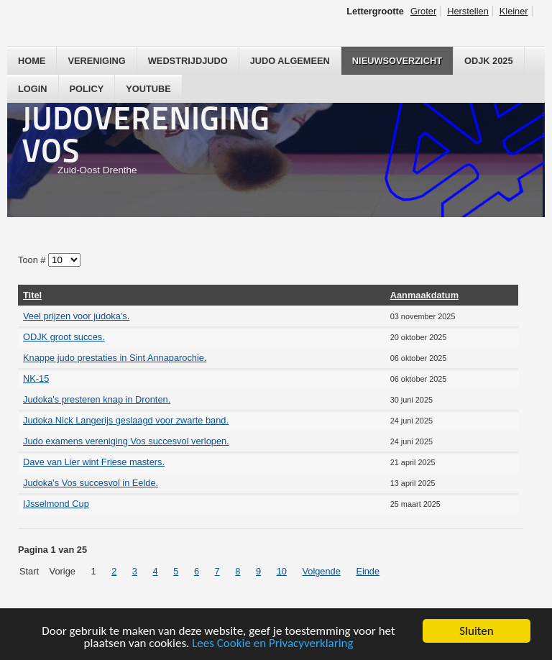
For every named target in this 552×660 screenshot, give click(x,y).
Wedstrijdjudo (188, 60)
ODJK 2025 (488, 60)
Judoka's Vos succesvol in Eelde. (90, 482)
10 (282, 571)
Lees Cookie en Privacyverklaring (272, 643)
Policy (87, 88)
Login (32, 88)
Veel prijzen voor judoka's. (76, 316)
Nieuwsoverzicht (397, 60)
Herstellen (468, 11)
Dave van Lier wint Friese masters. (94, 462)
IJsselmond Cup (56, 503)
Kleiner (514, 11)
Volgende (321, 571)
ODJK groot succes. (64, 336)
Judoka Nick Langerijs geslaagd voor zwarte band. (126, 420)
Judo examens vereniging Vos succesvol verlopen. (126, 441)
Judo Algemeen (290, 60)
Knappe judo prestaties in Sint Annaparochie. (114, 357)
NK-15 (36, 378)
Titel (32, 295)
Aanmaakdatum (424, 295)
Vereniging (96, 60)
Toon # (33, 260)
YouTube (148, 88)
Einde (368, 571)
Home (31, 60)
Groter (423, 11)
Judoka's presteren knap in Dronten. (96, 399)
